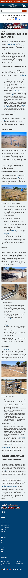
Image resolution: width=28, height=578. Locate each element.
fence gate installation (6, 120)
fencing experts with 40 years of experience (14, 94)
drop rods (13, 230)
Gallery (2, 549)
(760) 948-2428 (12, 6)
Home (2, 30)
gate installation (22, 43)
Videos (2, 551)
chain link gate (22, 75)
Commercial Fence (5, 523)
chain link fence (15, 408)
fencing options (5, 473)
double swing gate (17, 177)
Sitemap (3, 531)
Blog (2, 542)
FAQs (2, 547)
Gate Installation (5, 525)
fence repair (6, 233)
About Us (3, 540)
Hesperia (8, 486)
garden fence (8, 470)
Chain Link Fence (5, 521)
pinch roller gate (15, 399)
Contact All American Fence (7, 479)
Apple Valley (14, 486)
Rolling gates (7, 325)
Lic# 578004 (13, 4)
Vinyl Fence (4, 529)
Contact (3, 545)
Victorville (3, 486)
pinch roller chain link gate (8, 349)
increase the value (10, 44)
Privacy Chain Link (5, 527)
